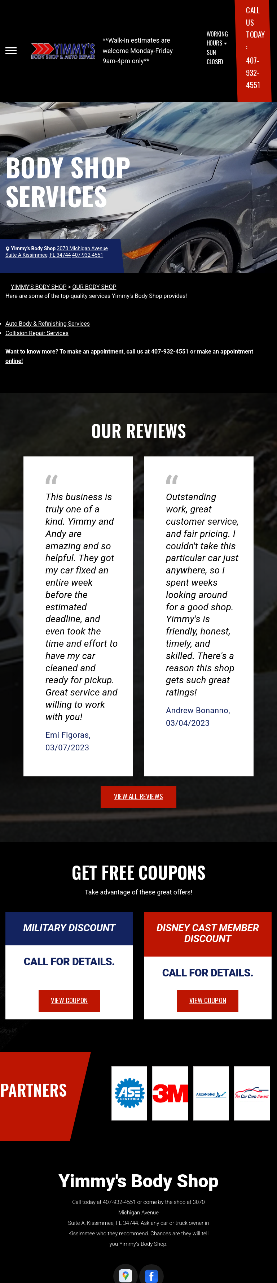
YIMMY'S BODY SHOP (38, 286)
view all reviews (138, 796)
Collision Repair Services (37, 333)
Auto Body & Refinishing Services (47, 323)
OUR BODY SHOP (94, 286)
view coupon (69, 1000)
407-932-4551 (253, 72)
